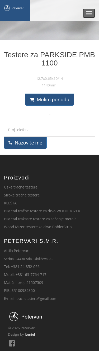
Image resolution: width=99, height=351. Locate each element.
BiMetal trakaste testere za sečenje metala (40, 218)
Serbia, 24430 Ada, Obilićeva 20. (28, 259)
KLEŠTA (10, 202)
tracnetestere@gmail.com (36, 298)
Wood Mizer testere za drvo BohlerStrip (38, 226)
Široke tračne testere (22, 195)
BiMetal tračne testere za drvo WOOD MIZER (42, 210)
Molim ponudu (49, 99)
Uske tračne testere (20, 187)
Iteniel (30, 334)
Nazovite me (25, 142)
